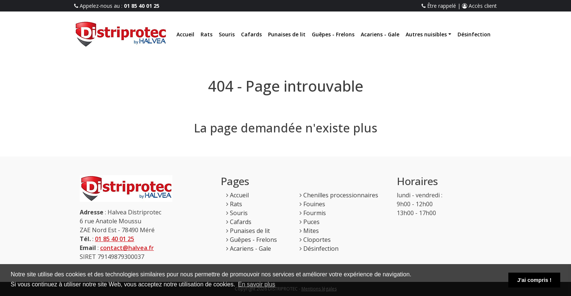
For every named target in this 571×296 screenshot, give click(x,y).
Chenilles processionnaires (340, 195)
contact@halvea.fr (127, 248)
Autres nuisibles (426, 34)
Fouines (314, 204)
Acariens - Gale (380, 34)
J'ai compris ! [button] (534, 280)
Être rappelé (439, 5)
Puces (311, 222)
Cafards (251, 34)
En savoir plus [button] (256, 284)
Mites (311, 231)
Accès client (479, 5)
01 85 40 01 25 (114, 239)
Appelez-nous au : (116, 5)
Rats (206, 34)
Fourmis (314, 213)
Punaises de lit (287, 34)
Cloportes (317, 240)
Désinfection (474, 34)
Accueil (185, 34)
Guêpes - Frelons (333, 34)
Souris (227, 34)
